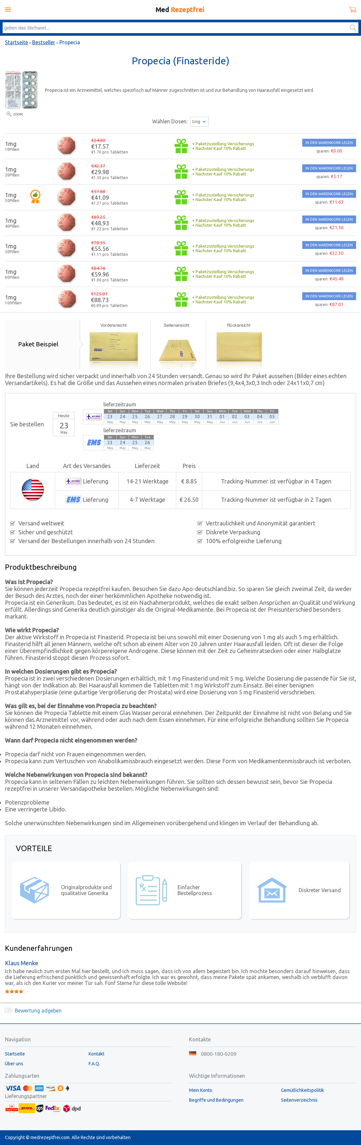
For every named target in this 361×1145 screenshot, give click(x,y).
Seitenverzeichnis (299, 1100)
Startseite (16, 42)
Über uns (14, 1063)
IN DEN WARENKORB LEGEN (329, 143)
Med (180, 9)
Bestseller (43, 42)
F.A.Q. (94, 1063)
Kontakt (96, 1053)
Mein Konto (200, 1090)
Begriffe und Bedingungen (216, 1100)
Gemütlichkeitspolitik (302, 1090)
